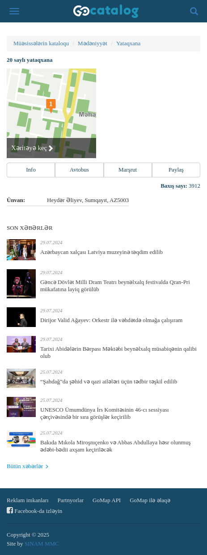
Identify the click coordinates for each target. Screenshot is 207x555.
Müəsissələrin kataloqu (41, 43)
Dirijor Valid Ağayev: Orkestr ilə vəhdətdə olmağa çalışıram (111, 320)
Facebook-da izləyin (34, 510)
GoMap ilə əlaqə (150, 500)
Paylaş (176, 169)
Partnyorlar (71, 500)
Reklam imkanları (28, 500)
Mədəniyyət (92, 43)
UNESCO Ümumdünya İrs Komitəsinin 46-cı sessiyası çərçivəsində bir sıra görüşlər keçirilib (104, 413)
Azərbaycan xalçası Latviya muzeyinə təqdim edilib (101, 252)
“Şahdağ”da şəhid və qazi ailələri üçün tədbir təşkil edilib (108, 381)
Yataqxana (128, 43)
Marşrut (127, 169)
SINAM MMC (42, 543)
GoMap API (107, 500)
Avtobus (79, 169)
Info (31, 169)
